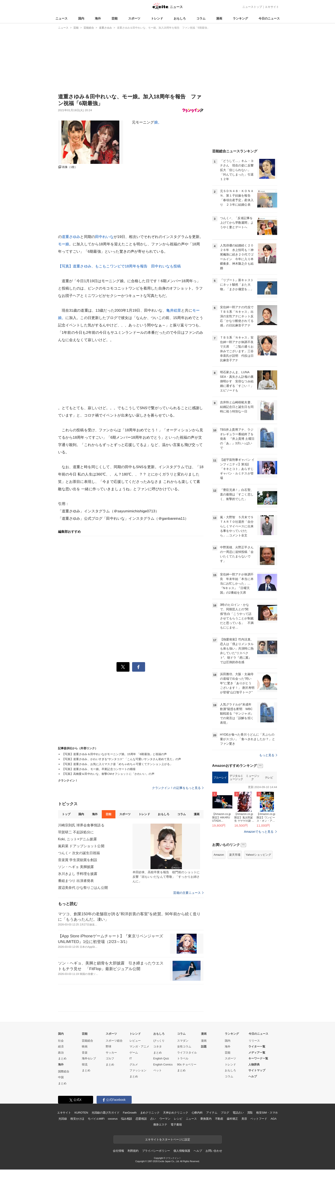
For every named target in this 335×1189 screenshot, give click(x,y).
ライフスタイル (187, 1052)
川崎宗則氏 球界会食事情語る (81, 825)
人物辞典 (254, 1064)
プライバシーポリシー (156, 1150)
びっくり (159, 1040)
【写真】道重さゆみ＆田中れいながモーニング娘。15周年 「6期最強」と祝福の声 (114, 754)
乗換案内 (205, 1118)
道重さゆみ (71, 237)
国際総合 (63, 1071)
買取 (250, 1112)
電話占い (238, 1112)
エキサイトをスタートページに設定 (167, 1139)
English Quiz (161, 1058)
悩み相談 (126, 1118)
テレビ (269, 777)
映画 (84, 1046)
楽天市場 (234, 854)
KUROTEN (81, 1112)
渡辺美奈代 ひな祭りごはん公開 (83, 887)
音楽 (84, 1052)
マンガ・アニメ (139, 1046)
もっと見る (268, 755)
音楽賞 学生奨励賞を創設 (77, 860)
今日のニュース (269, 18)
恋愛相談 (141, 1118)
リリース (254, 1040)
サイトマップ (256, 1070)
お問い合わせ (214, 1150)
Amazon (219, 854)
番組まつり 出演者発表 (76, 881)
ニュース (61, 18)
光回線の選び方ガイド (106, 1112)
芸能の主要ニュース (188, 892)
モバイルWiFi (96, 1118)
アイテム (211, 1112)
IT (130, 1058)
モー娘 (63, 244)
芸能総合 (87, 1040)
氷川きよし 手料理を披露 (77, 874)
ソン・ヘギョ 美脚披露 (76, 867)
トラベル (182, 1058)
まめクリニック (150, 1112)
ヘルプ (252, 1076)
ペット (157, 1070)
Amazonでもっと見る (259, 831)
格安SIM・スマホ (267, 1112)
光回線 (62, 1118)
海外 (98, 18)
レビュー (135, 1040)
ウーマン (164, 1118)
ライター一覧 (256, 1046)
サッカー (111, 1052)
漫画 (219, 18)
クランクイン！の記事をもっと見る (178, 788)
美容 (244, 1118)
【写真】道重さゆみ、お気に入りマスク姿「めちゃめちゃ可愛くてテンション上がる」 (117, 764)
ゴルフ (110, 1058)
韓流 (84, 1064)
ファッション (137, 1070)
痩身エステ (160, 1124)
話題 (204, 1046)
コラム (201, 18)
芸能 (115, 18)
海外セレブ (89, 1058)
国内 (81, 18)
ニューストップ (252, 6)
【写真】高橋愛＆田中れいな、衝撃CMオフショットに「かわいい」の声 (108, 773)
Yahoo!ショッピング (258, 854)
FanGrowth (129, 1112)
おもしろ (180, 18)
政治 (61, 1052)
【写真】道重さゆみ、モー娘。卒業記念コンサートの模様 (99, 769)
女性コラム (184, 1046)
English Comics (163, 1064)
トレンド (157, 18)
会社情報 (118, 1150)
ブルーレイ (220, 777)
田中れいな (104, 237)
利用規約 (133, 1150)
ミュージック (252, 777)
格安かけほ (77, 1118)
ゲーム (133, 1052)
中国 (61, 1077)
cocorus (113, 1118)
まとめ (62, 1058)
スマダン (182, 1040)
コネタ (157, 1046)
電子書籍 (176, 1124)
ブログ (225, 1112)
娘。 (158, 122)
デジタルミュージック (236, 777)
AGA (274, 1118)
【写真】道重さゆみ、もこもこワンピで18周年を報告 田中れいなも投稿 (119, 266)
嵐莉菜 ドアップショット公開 (81, 846)
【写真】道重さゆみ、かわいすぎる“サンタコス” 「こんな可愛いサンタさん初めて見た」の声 (121, 759)
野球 (108, 1046)
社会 (61, 1040)
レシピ (178, 1118)
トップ (66, 814)
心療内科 (197, 1112)
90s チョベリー (187, 1064)
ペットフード (258, 1118)
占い (153, 1118)
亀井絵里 (173, 310)
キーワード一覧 (258, 1058)
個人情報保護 (181, 1150)
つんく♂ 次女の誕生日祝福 (79, 853)
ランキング (240, 18)
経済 (61, 1046)
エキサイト (272, 6)
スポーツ (134, 18)
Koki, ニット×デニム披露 (77, 839)
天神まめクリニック (175, 1112)
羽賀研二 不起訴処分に (76, 832)
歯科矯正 (232, 1118)
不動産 (219, 1118)
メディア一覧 (256, 1052)
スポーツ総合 (114, 1040)
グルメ (133, 1064)
